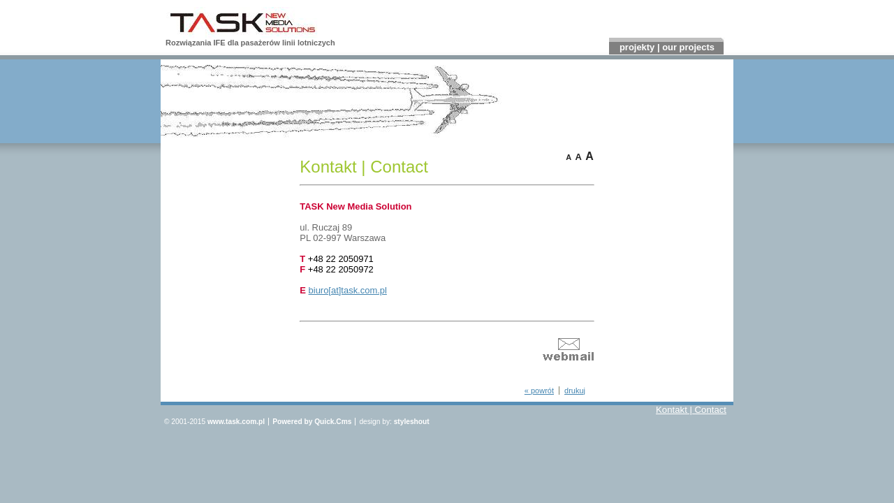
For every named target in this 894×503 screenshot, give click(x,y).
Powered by (311, 421)
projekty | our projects (667, 47)
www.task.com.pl (236, 421)
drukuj (574, 390)
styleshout (412, 421)
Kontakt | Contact (691, 410)
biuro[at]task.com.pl (348, 290)
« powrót (539, 390)
